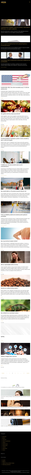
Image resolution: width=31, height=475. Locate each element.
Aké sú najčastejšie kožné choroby (9, 264)
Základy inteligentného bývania (9, 356)
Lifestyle (2, 149)
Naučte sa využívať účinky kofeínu (9, 288)
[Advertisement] (15, 10)
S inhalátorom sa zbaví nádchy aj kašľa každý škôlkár (12, 387)
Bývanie (2, 365)
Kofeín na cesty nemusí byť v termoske (9, 426)
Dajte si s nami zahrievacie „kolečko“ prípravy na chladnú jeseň (15, 416)
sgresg (2, 336)
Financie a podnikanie (4, 50)
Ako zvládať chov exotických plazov (9, 313)
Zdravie (2, 34)
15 (23, 373)
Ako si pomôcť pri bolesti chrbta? (9, 241)
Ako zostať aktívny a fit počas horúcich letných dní (13, 191)
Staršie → (28, 373)
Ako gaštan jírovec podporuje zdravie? (10, 114)
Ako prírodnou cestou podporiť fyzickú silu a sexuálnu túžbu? (14, 407)
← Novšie (2, 373)
